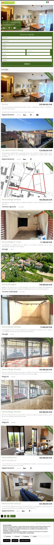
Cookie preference (7, 532)
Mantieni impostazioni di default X (43, 523)
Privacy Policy (30, 532)
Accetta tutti (7, 540)
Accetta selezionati (25, 540)
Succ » (13, 516)
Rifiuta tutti (15, 540)
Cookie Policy (22, 532)
